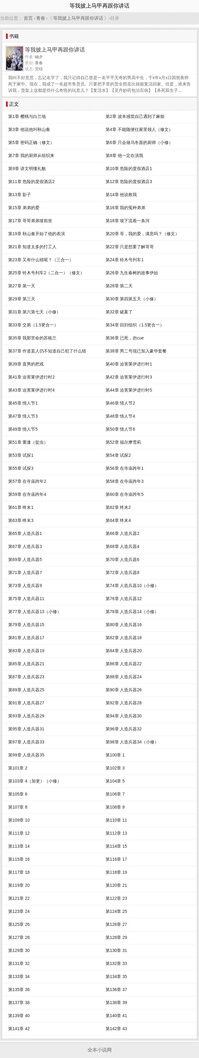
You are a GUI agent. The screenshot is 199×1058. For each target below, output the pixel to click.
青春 (40, 18)
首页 (28, 18)
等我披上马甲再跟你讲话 (78, 18)
